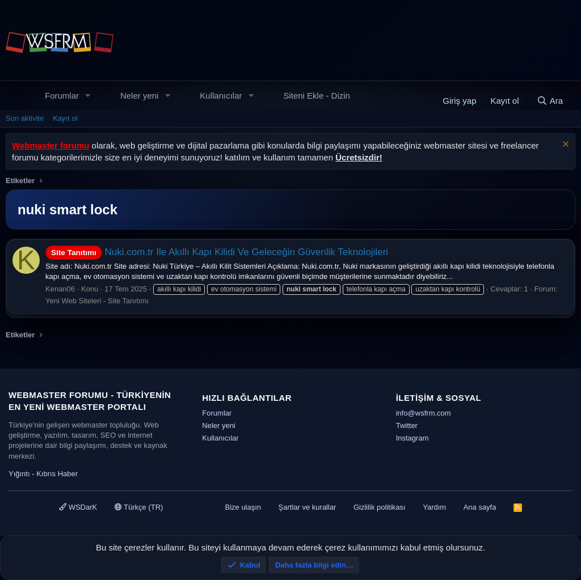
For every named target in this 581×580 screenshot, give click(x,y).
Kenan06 (60, 289)
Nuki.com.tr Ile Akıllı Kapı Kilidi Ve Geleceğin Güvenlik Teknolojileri (216, 252)
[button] (88, 95)
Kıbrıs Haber (57, 473)
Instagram (412, 438)
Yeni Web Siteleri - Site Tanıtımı (97, 301)
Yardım (434, 507)
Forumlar (62, 95)
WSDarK (78, 507)
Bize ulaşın (243, 507)
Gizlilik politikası (379, 507)
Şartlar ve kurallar (307, 507)
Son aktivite (25, 118)
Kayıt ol (65, 118)
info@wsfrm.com (423, 413)
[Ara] (550, 100)
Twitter (407, 425)
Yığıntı (19, 473)
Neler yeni (139, 95)
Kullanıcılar (221, 95)
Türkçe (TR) (139, 507)
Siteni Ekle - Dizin (316, 95)
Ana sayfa (480, 507)
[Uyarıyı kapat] (564, 145)
